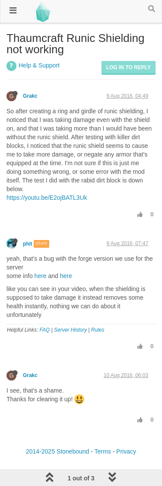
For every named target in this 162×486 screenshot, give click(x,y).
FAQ (44, 330)
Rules (98, 330)
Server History (70, 330)
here (41, 275)
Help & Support (39, 65)
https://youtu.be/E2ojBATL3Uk (46, 197)
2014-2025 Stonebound (57, 451)
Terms (103, 451)
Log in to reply (128, 67)
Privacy (126, 451)
